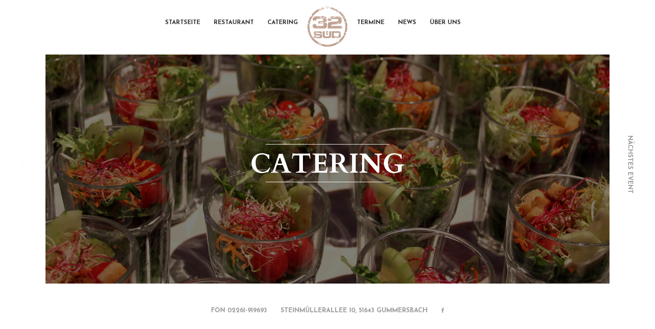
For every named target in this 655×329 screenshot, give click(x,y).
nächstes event (629, 164)
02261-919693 (247, 311)
